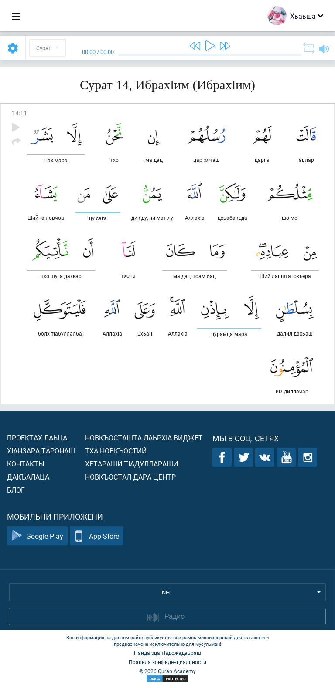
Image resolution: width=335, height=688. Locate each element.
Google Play (37, 536)
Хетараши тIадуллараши (131, 463)
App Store (96, 536)
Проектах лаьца (37, 437)
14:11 (19, 113)
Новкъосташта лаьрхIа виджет (144, 437)
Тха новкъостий (116, 450)
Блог (16, 489)
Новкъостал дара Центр (130, 476)
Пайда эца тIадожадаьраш (167, 652)
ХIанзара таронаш (41, 450)
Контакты (25, 463)
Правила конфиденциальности (167, 661)
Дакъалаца (28, 476)
